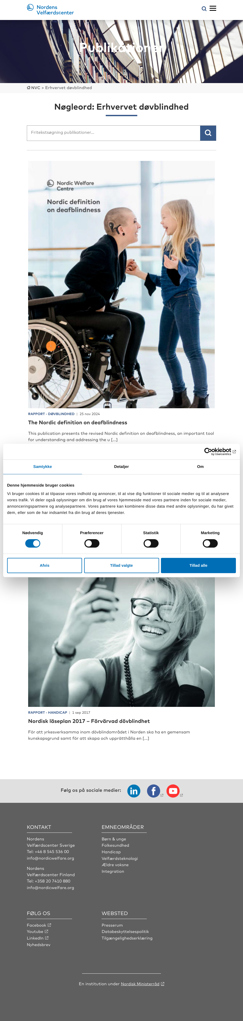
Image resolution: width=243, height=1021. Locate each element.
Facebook (37, 924)
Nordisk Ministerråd (140, 983)
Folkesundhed (116, 845)
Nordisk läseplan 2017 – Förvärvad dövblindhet (94, 720)
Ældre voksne (115, 864)
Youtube (35, 930)
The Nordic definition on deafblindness (82, 421)
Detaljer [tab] (121, 466)
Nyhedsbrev (39, 943)
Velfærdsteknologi (120, 857)
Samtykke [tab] (42, 466)
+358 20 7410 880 (53, 880)
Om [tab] (200, 466)
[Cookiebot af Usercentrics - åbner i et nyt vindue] (213, 452)
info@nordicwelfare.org (51, 857)
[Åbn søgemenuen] (204, 9)
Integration (113, 870)
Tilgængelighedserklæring (128, 937)
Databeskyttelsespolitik (126, 930)
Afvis (44, 565)
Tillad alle (198, 565)
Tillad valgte (121, 565)
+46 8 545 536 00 (52, 851)
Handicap (111, 851)
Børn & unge (114, 838)
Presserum (112, 924)
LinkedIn (35, 937)
